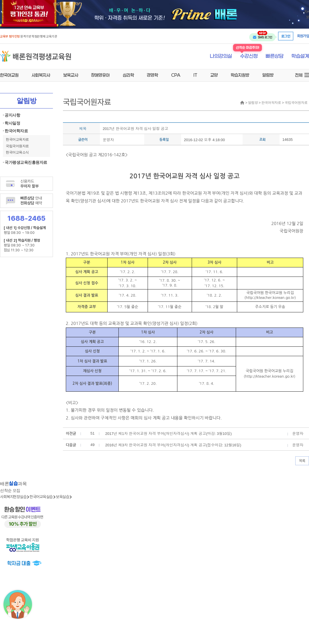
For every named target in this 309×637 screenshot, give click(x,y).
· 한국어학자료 (15, 131)
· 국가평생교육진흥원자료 (25, 162)
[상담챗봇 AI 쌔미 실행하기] (17, 604)
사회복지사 (40, 75)
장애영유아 (100, 75)
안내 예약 (31, 200)
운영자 (108, 140)
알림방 (268, 75)
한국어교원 (9, 75)
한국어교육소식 (17, 152)
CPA (176, 75)
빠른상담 (274, 56)
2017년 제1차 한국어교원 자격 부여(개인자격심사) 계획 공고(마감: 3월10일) (168, 433)
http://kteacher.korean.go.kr (270, 297)
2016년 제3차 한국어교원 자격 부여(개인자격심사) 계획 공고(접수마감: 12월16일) (173, 445)
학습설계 (300, 56)
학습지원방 (240, 75)
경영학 (152, 75)
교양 (214, 75)
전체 (298, 75)
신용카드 (29, 183)
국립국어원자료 (17, 146)
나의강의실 (221, 56)
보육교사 (70, 75)
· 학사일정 (11, 123)
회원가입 (303, 36)
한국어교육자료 (17, 139)
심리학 (128, 75)
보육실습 (62, 496)
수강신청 (249, 56)
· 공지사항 (11, 115)
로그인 (285, 36)
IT (195, 75)
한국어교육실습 (41, 496)
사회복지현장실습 (13, 496)
